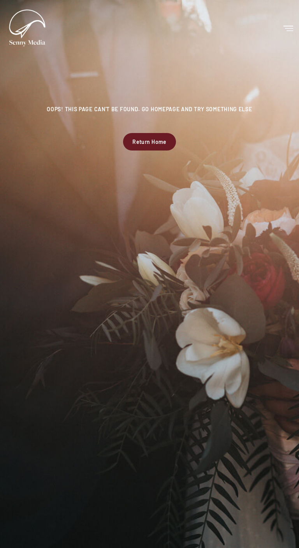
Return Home (149, 141)
